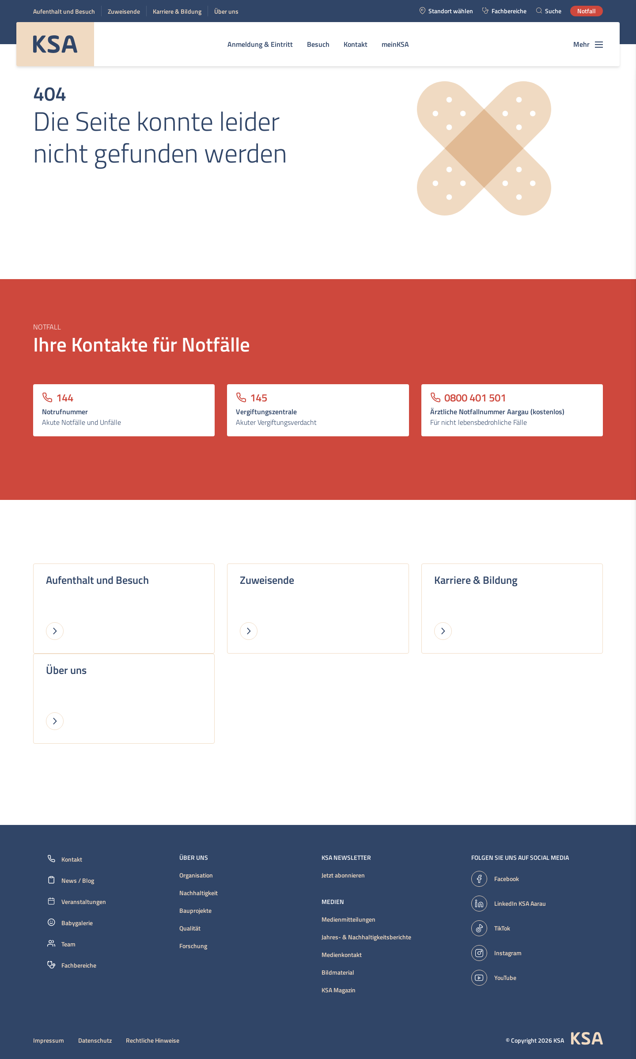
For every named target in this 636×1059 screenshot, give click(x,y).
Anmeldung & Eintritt (260, 44)
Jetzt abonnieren (343, 875)
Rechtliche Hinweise (152, 1040)
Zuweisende (124, 11)
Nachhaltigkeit (198, 893)
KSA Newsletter (346, 857)
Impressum (48, 1040)
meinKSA (395, 44)
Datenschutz (95, 1040)
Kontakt (355, 44)
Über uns (226, 11)
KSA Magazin (339, 990)
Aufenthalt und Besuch (64, 11)
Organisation (196, 875)
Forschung (193, 946)
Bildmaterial (338, 972)
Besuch (318, 44)
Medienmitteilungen (348, 919)
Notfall (586, 10)
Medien (333, 901)
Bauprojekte (195, 910)
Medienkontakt (342, 954)
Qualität (190, 928)
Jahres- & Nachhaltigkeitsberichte (366, 937)
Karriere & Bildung (177, 11)
